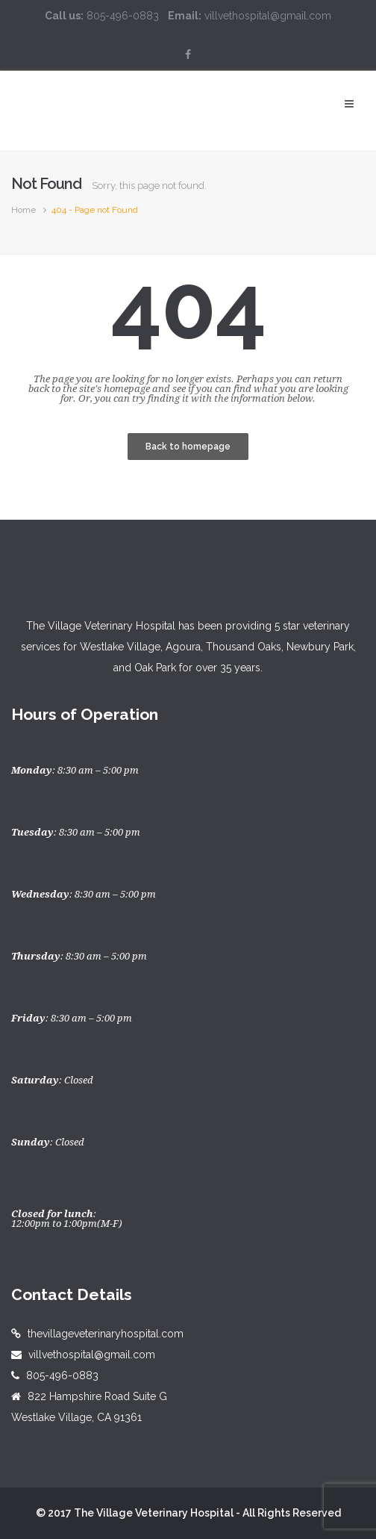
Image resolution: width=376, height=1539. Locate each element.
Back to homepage (188, 446)
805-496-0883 (62, 1375)
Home (23, 210)
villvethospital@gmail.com (91, 1355)
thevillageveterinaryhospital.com (106, 1334)
